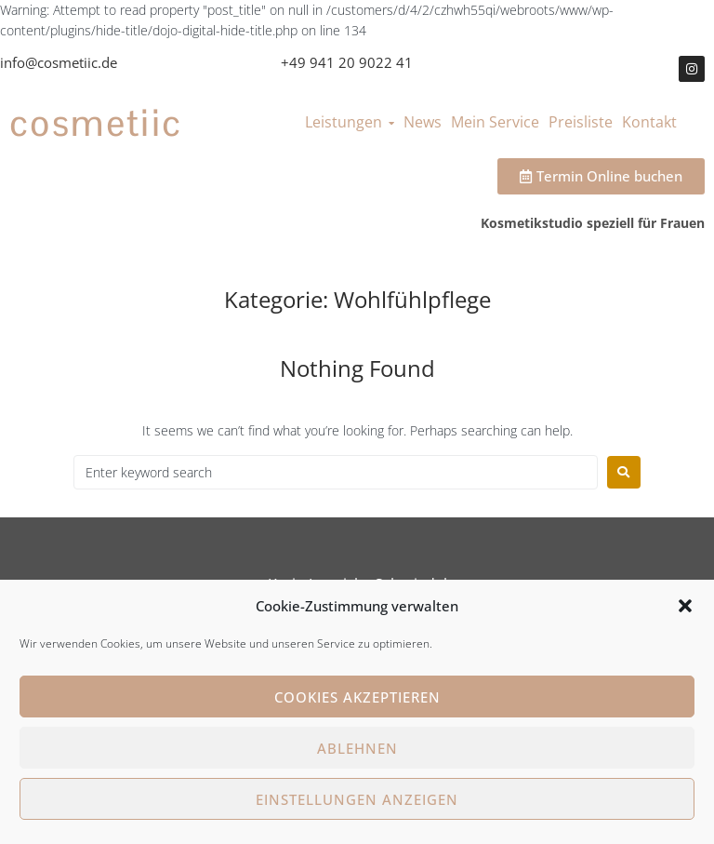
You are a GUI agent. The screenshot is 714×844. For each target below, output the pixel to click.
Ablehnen (357, 748)
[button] (685, 605)
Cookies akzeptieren (357, 697)
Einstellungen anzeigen (357, 799)
